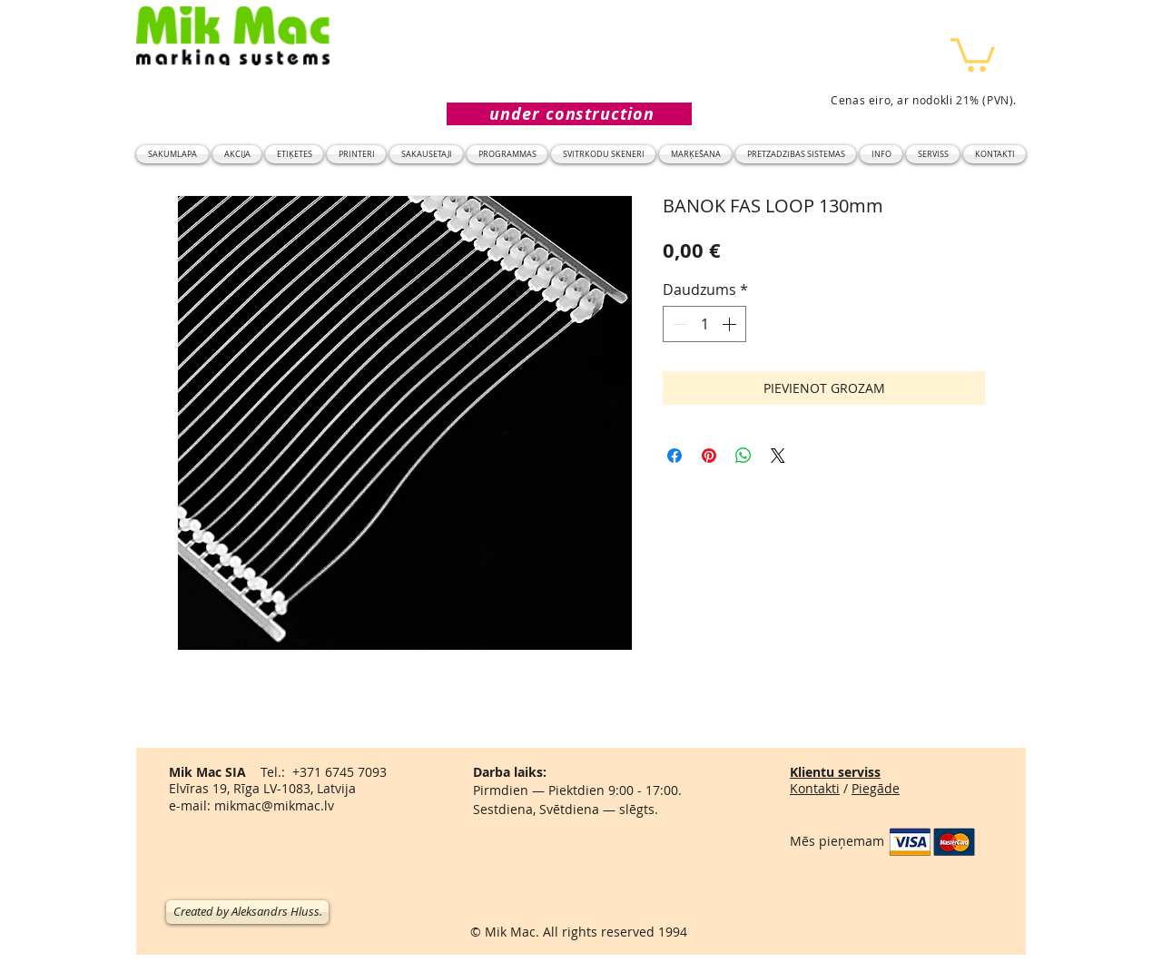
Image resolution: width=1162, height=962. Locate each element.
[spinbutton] (704, 324)
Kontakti (815, 788)
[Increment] (730, 324)
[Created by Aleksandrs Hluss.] (247, 912)
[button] (972, 53)
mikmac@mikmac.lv (274, 805)
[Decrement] (678, 324)
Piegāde (876, 788)
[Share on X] (778, 455)
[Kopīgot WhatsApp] (743, 455)
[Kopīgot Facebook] (674, 455)
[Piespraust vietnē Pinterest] (709, 455)
